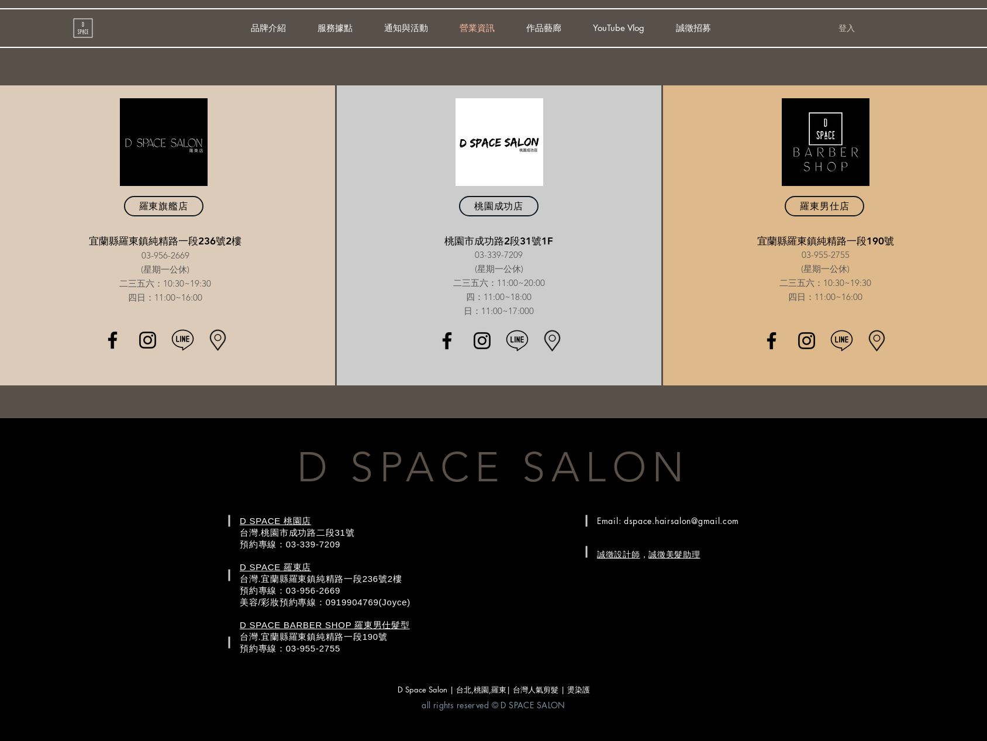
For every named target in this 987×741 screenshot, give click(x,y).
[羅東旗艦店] (163, 206)
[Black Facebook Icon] (112, 340)
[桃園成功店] (499, 206)
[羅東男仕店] (824, 206)
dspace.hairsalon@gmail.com (681, 520)
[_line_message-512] (182, 340)
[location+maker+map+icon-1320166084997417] (217, 340)
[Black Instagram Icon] (147, 340)
